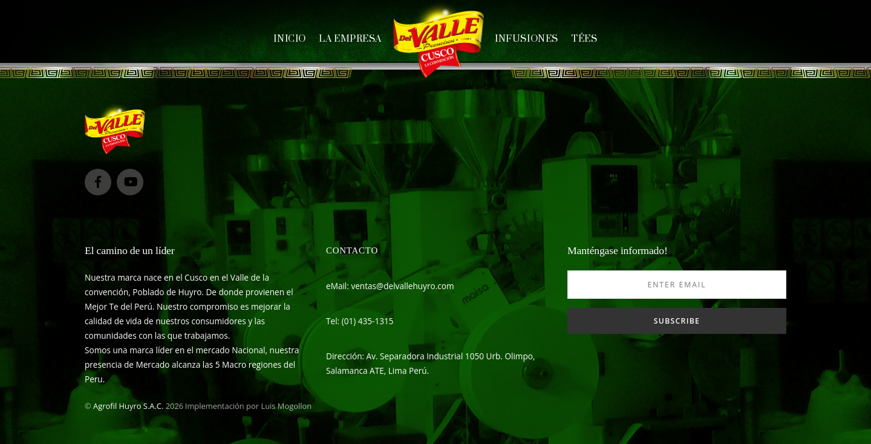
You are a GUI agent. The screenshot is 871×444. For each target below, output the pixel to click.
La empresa (350, 39)
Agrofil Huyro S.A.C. (128, 405)
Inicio (289, 39)
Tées (584, 39)
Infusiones (526, 39)
